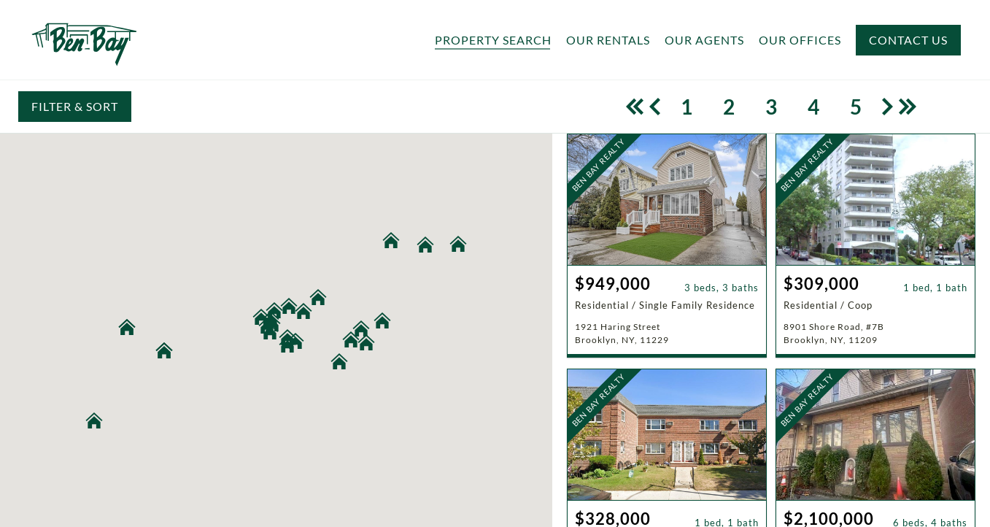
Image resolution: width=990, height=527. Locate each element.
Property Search (493, 40)
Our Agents (704, 40)
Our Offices (800, 40)
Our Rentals (608, 40)
